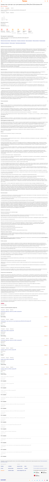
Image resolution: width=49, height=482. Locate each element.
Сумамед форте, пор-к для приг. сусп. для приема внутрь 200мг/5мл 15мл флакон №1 (16, 436)
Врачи (25, 464)
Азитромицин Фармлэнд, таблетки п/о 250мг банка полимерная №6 (13, 415)
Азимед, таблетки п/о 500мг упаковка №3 (8, 388)
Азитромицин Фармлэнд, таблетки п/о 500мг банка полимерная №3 (13, 409)
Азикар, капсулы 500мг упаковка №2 (7, 374)
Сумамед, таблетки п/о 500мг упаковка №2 (8, 429)
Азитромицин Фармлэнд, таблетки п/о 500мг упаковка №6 (11, 338)
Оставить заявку (11, 468)
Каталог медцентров (20, 468)
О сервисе (9, 464)
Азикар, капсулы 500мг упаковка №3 (7, 328)
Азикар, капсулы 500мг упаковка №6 (7, 357)
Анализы (25, 466)
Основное (2, 8)
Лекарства (2, 468)
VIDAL (5, 303)
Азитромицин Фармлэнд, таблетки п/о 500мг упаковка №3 (11, 309)
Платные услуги (19, 466)
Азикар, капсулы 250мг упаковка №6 (7, 381)
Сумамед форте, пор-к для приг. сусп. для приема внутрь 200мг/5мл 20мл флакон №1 (16, 319)
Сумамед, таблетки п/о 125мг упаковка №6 (8, 347)
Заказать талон (19, 464)
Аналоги (12, 8)
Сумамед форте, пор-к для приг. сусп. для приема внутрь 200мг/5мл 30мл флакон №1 (16, 443)
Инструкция (7, 8)
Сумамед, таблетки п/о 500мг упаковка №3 (8, 367)
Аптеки (45, 314)
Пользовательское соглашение (38, 464)
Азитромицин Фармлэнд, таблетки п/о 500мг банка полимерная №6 (13, 395)
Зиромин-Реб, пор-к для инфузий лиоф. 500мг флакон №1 (11, 422)
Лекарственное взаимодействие (21, 41)
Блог (25, 468)
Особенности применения (5, 41)
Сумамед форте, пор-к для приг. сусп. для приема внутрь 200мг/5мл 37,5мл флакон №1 (16, 450)
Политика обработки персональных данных (40, 466)
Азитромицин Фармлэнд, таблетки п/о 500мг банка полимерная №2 (13, 402)
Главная (2, 464)
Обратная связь (10, 466)
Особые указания (12, 41)
